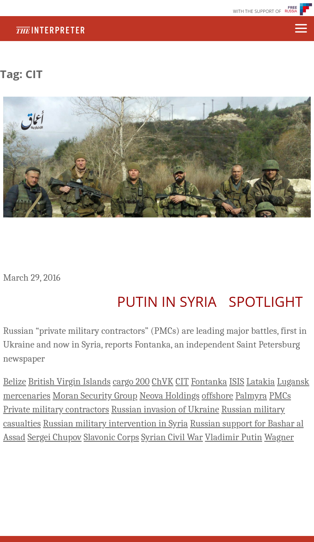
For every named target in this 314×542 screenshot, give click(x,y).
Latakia (260, 381)
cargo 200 (131, 381)
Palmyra (251, 395)
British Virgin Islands (69, 381)
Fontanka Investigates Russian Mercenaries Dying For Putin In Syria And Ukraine (150, 246)
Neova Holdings (169, 395)
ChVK (163, 381)
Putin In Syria (167, 301)
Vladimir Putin (233, 437)
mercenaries (26, 395)
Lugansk (293, 381)
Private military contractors (56, 409)
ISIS (236, 381)
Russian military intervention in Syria (115, 423)
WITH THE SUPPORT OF (257, 11)
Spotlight (266, 301)
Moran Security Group (95, 395)
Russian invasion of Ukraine (165, 409)
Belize (14, 381)
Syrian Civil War (172, 437)
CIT (182, 381)
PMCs (280, 395)
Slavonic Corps (111, 437)
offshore (217, 395)
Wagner (279, 437)
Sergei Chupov (54, 437)
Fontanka (209, 381)
